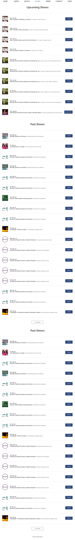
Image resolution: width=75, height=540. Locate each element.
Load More (37, 322)
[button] (20, 19)
